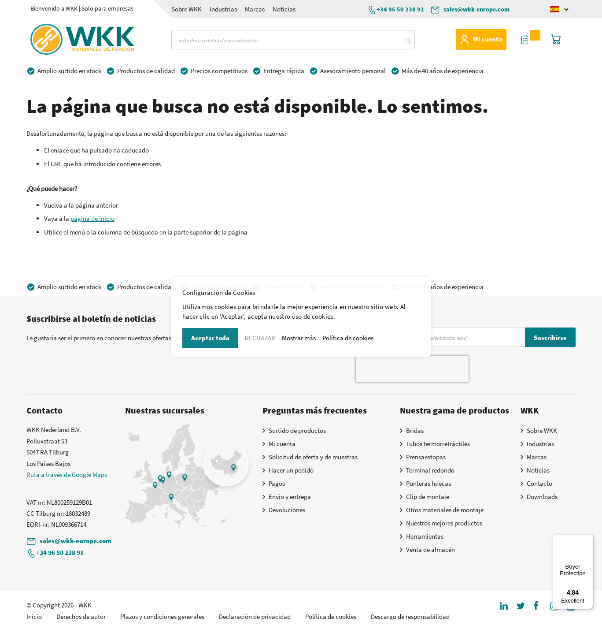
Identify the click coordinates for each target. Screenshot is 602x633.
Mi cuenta (487, 39)
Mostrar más (299, 338)
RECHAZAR (260, 338)
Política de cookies (347, 338)
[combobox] (293, 39)
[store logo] (65, 39)
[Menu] (588, 539)
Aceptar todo (210, 338)
